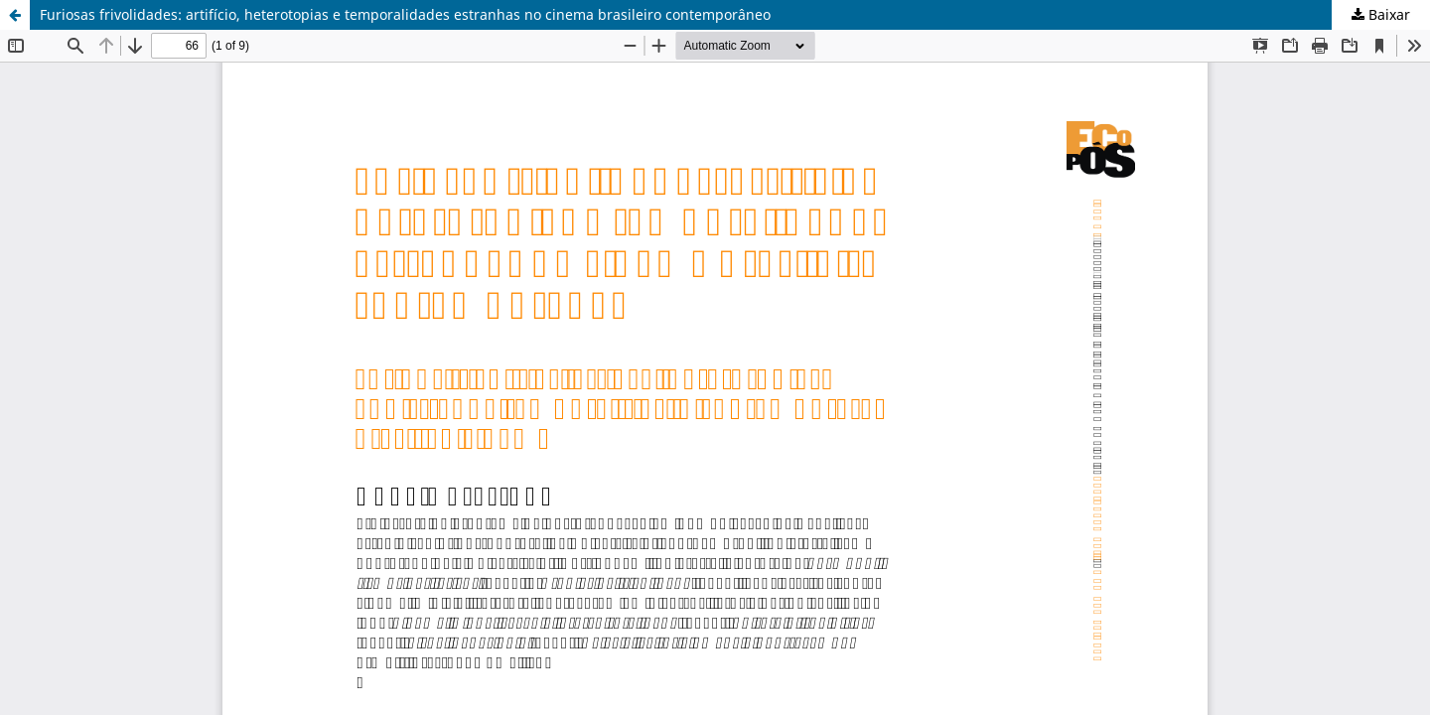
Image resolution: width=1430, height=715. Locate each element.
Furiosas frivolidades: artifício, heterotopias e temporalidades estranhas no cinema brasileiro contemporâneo (405, 14)
